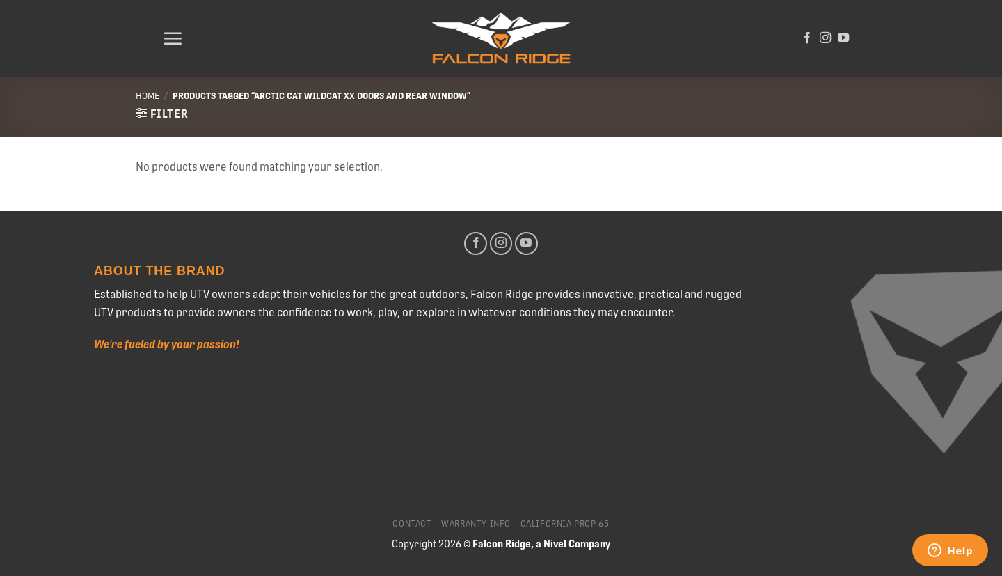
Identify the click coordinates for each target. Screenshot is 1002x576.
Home (147, 96)
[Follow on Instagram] (825, 38)
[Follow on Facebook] (807, 38)
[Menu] (172, 38)
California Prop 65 (565, 524)
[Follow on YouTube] (843, 38)
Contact (411, 524)
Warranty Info (476, 524)
